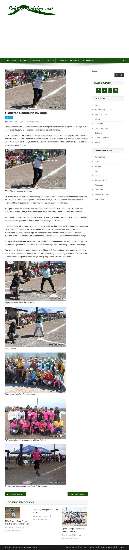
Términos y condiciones (88, 547)
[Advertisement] (64, 39)
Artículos (73, 61)
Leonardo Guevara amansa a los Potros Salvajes (17, 494)
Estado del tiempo (102, 138)
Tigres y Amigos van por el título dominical (73, 530)
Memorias (87, 61)
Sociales (60, 61)
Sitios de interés (101, 180)
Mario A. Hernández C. (41, 519)
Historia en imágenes (103, 110)
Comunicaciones (101, 194)
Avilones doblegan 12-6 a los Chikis (45, 511)
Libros (97, 105)
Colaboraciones (101, 114)
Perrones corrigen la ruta (79, 494)
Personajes (99, 185)
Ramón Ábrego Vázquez (32, 122)
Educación (99, 190)
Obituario (98, 133)
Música (97, 119)
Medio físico (99, 199)
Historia (98, 166)
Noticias (23, 61)
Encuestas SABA (101, 128)
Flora (97, 171)
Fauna (97, 176)
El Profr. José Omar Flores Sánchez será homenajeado (17, 522)
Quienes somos (71, 547)
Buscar (94, 71)
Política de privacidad (107, 547)
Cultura (49, 61)
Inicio (14, 61)
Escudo (97, 162)
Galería (97, 142)
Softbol (9, 117)
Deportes (36, 61)
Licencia (121, 547)
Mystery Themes (44, 547)
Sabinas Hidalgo (101, 157)
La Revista (99, 124)
